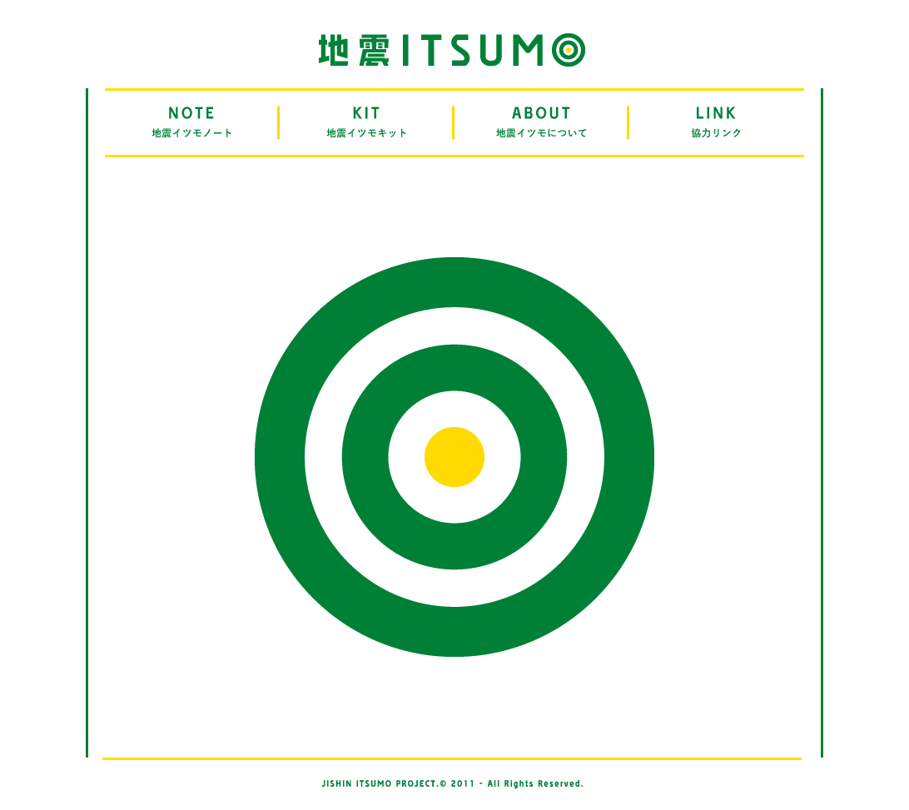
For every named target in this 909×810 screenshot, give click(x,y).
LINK (716, 123)
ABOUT (541, 123)
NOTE (192, 123)
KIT (367, 123)
